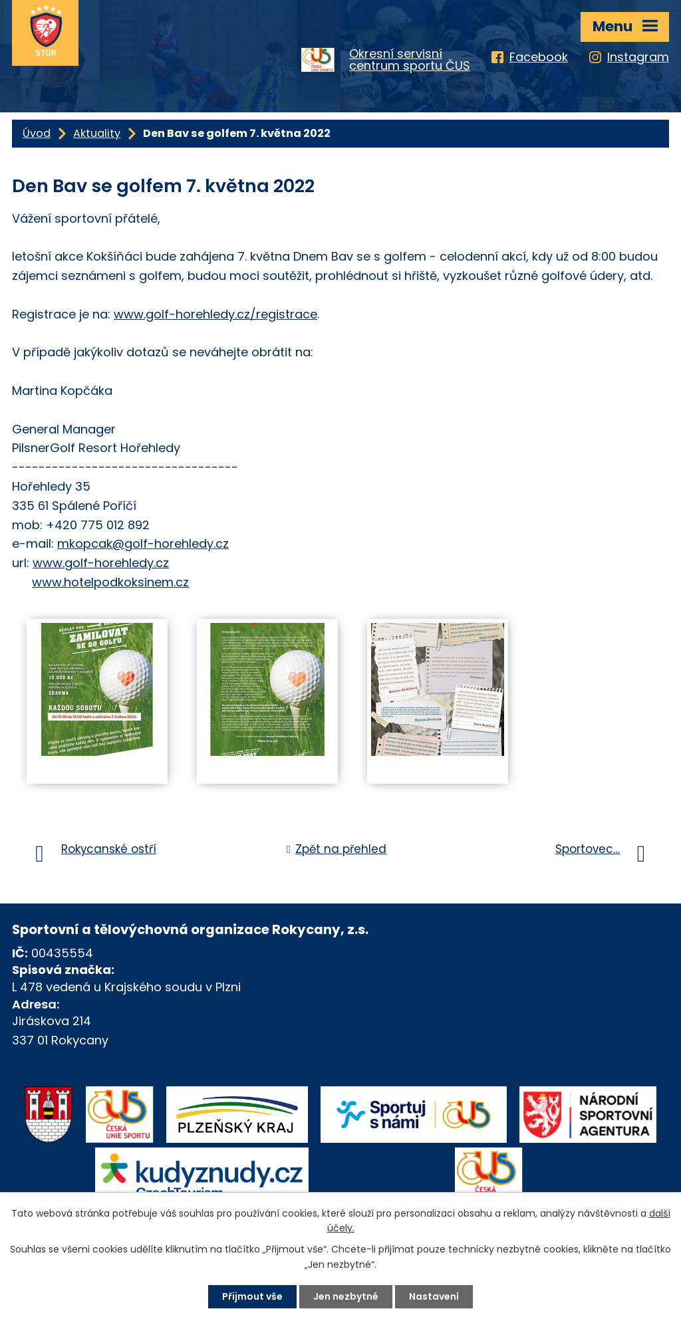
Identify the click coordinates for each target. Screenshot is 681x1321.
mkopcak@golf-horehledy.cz (143, 543)
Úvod (37, 133)
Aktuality (96, 133)
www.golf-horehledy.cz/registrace (215, 314)
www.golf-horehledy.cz (101, 562)
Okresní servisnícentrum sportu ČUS (409, 60)
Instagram (638, 57)
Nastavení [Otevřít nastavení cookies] (434, 1296)
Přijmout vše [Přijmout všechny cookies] (252, 1296)
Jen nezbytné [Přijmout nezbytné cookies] (345, 1296)
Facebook (538, 57)
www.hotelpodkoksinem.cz (110, 582)
